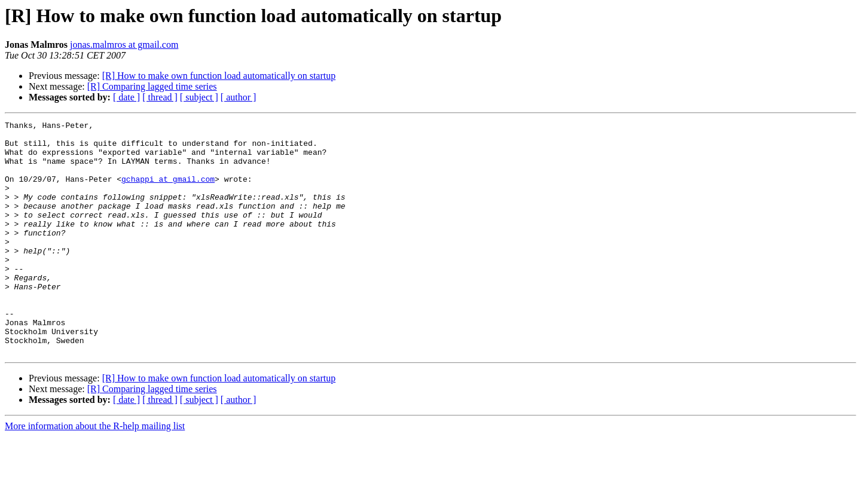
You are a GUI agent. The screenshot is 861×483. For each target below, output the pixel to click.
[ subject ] (199, 97)
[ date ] (126, 97)
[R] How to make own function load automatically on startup (219, 76)
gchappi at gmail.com (168, 191)
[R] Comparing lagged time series (152, 86)
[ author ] (239, 97)
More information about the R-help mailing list (95, 472)
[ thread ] (160, 97)
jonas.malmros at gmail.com (124, 44)
